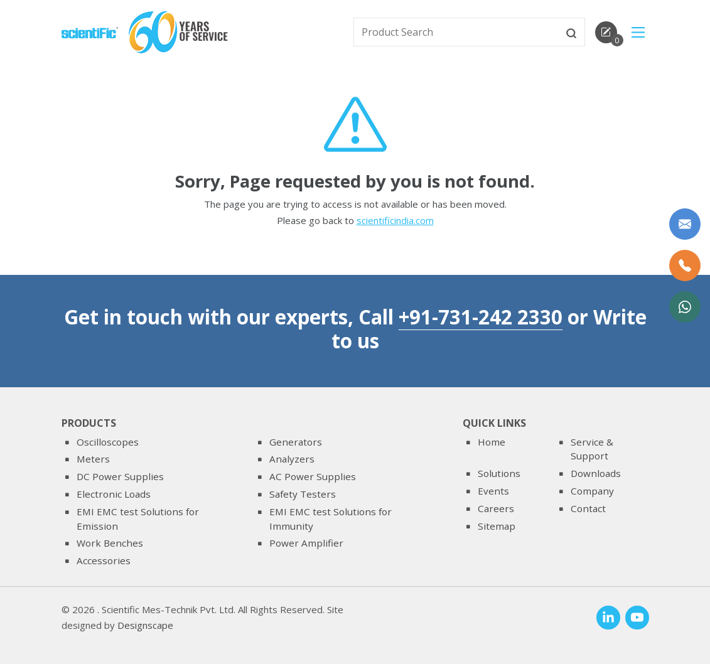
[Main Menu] (638, 32)
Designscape (145, 625)
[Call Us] (685, 265)
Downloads (596, 473)
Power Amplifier (306, 543)
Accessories (104, 560)
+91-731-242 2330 (480, 316)
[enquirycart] (606, 32)
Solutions (499, 473)
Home (491, 442)
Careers (496, 508)
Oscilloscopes (108, 442)
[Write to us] (685, 224)
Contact (588, 508)
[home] (90, 31)
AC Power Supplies (312, 476)
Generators (295, 442)
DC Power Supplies (120, 476)
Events (493, 491)
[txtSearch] (456, 32)
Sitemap (496, 526)
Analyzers (292, 458)
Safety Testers (302, 494)
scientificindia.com (395, 221)
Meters (93, 458)
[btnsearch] (571, 32)
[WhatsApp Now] (685, 307)
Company (592, 491)
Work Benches (110, 543)
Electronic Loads (114, 494)
